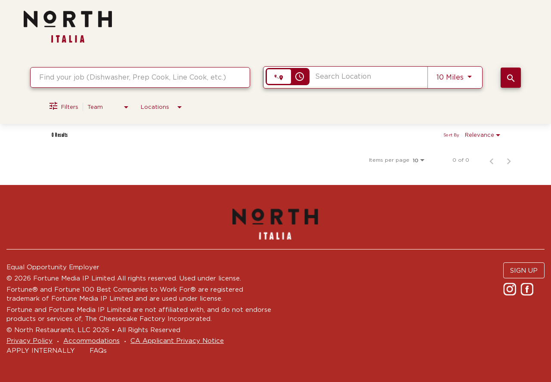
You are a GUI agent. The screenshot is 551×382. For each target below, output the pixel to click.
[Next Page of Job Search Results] (508, 160)
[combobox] (140, 77)
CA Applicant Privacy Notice (177, 340)
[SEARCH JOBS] (511, 78)
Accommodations (91, 340)
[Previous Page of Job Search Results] (491, 160)
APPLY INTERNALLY (40, 350)
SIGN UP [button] (524, 270)
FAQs (98, 350)
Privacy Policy (29, 340)
